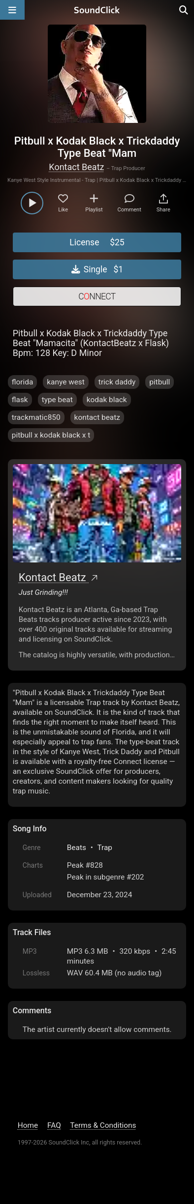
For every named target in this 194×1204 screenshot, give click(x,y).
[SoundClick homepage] (97, 9)
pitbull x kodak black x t (51, 435)
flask (20, 399)
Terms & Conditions (103, 1125)
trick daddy (116, 382)
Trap (104, 847)
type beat (57, 399)
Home (28, 1125)
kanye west (66, 382)
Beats (76, 847)
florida (22, 382)
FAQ (54, 1125)
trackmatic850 (36, 417)
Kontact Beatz (76, 167)
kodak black (107, 399)
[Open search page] (184, 10)
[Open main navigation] (12, 10)
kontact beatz (97, 417)
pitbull (159, 382)
